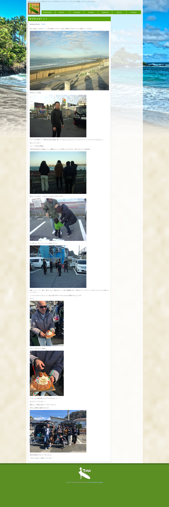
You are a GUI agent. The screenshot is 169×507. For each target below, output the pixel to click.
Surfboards (47, 12)
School (61, 12)
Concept (77, 12)
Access (91, 12)
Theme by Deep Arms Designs (95, 482)
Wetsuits (105, 12)
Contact (133, 12)
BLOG (119, 12)
